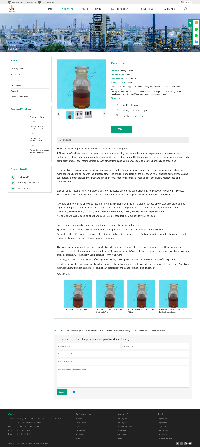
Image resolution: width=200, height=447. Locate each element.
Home (49, 9)
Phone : (11, 430)
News (85, 9)
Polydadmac (16, 74)
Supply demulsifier (140, 331)
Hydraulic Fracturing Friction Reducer (37, 139)
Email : (10, 426)
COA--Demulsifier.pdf (127, 104)
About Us (169, 9)
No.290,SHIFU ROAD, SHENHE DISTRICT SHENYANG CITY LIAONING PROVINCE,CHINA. (41, 421)
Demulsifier (176, 49)
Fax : (10, 434)
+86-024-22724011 (48, 2)
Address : (11, 419)
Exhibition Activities (124, 427)
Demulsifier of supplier (74, 331)
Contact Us (146, 9)
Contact (13, 414)
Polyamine (15, 80)
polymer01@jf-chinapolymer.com (24, 2)
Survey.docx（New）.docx (129, 115)
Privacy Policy (81, 438)
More (33, 122)
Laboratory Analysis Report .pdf (131, 110)
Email (121, 129)
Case (98, 9)
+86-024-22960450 (23, 188)
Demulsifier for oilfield (94, 331)
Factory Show (119, 9)
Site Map (79, 435)
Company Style (122, 423)
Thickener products (37, 117)
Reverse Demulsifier (19, 97)
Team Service (81, 423)
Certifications (81, 431)
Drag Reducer (16, 85)
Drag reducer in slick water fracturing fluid (37, 128)
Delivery (79, 419)
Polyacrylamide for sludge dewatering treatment (39, 151)
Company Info (122, 419)
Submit (61, 392)
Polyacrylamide (17, 69)
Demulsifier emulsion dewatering (118, 331)
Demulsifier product (158, 331)
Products (67, 9)
